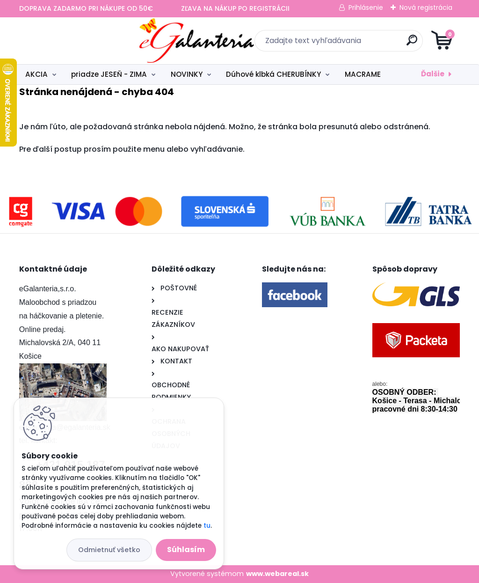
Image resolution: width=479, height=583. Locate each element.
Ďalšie (432, 74)
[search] (352, 44)
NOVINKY (187, 74)
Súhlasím (186, 549)
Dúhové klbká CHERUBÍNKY (273, 74)
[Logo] (76, 40)
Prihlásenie (365, 7)
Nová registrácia (425, 7)
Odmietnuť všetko (109, 549)
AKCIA (36, 74)
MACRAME (363, 74)
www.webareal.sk (277, 573)
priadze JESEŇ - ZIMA (109, 74)
